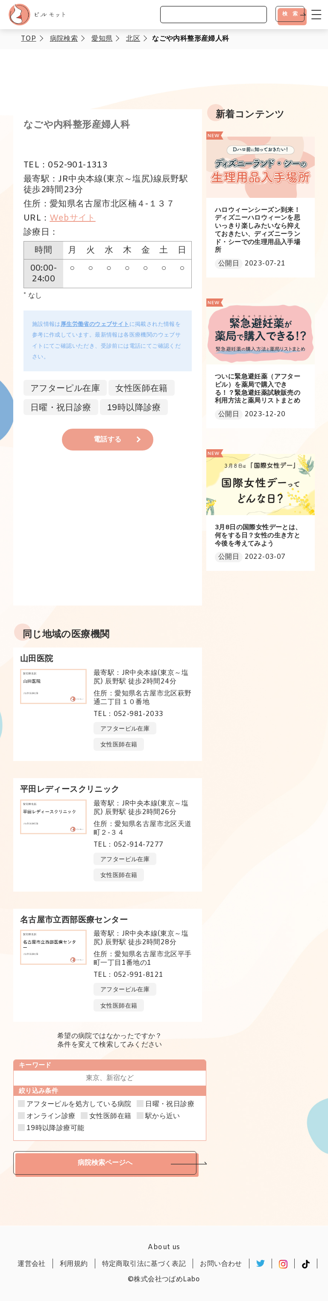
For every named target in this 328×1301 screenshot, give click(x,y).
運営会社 (32, 1263)
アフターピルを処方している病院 (79, 1104)
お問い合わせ (221, 1263)
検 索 (290, 14)
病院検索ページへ (105, 1162)
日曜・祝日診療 (169, 1104)
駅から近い (162, 1116)
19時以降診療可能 (55, 1128)
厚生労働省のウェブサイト (95, 324)
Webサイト (72, 218)
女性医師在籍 (110, 1116)
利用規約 (74, 1263)
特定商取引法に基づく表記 (144, 1263)
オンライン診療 (51, 1116)
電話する (108, 439)
